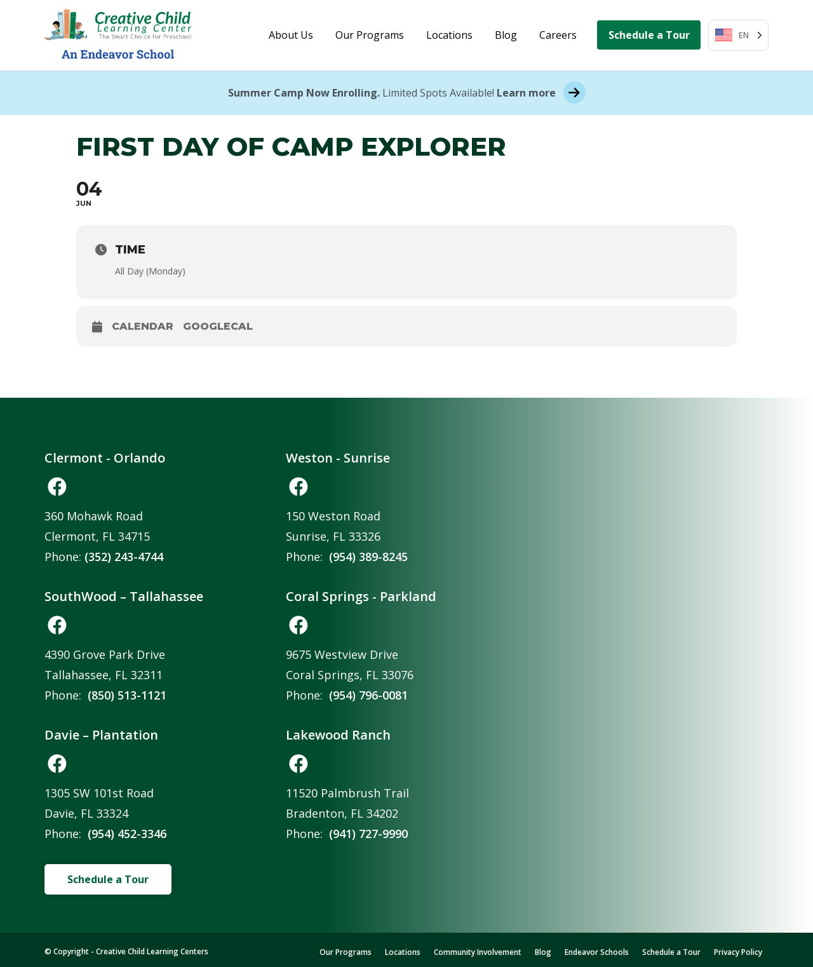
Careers (558, 35)
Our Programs (369, 35)
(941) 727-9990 (368, 833)
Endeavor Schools (597, 952)
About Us (291, 35)
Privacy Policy (738, 952)
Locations (449, 35)
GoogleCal (218, 326)
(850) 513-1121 (127, 695)
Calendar (142, 326)
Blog (506, 35)
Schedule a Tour (649, 35)
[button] (57, 486)
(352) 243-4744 (123, 556)
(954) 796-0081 (368, 695)
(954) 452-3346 (127, 833)
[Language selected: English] (738, 35)
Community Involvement (477, 952)
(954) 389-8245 (368, 556)
